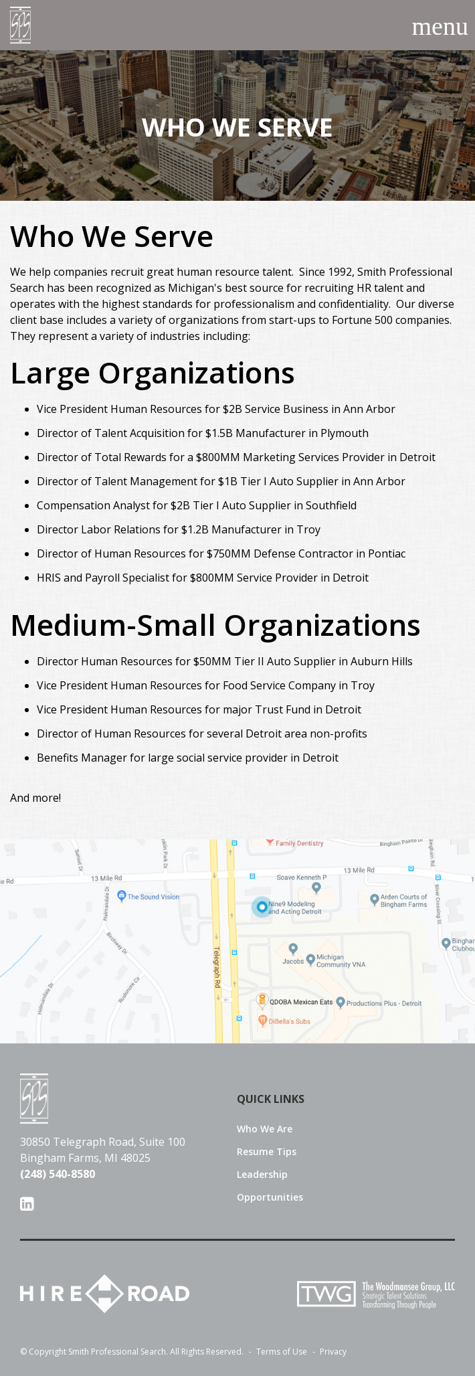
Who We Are (264, 1129)
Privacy (328, 1352)
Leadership (262, 1174)
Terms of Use (276, 1352)
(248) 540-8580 (57, 1174)
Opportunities (270, 1197)
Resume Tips (266, 1151)
